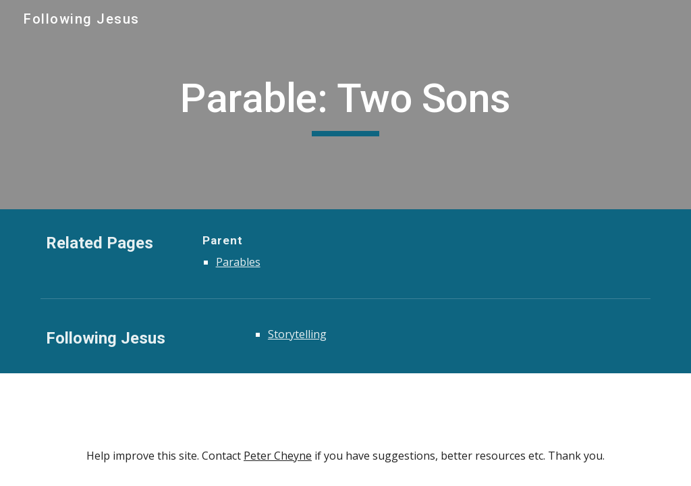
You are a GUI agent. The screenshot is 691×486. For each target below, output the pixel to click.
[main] (345, 105)
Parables (238, 261)
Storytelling (297, 334)
